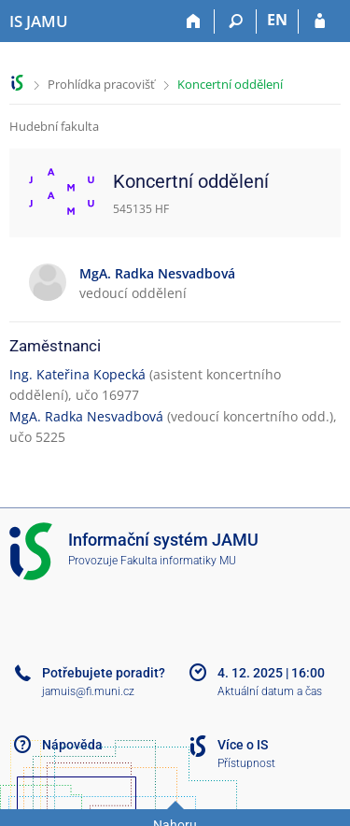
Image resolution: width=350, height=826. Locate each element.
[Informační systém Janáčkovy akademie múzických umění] (38, 21)
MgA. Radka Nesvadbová (86, 416)
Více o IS (242, 744)
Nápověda (72, 744)
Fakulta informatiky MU (178, 560)
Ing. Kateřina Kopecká (77, 374)
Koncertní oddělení (230, 84)
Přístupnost (246, 763)
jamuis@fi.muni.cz (88, 691)
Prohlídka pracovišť (101, 84)
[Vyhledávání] (236, 21)
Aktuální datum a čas (269, 691)
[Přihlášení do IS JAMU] (320, 21)
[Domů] (194, 21)
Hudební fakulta (54, 126)
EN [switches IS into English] (277, 19)
